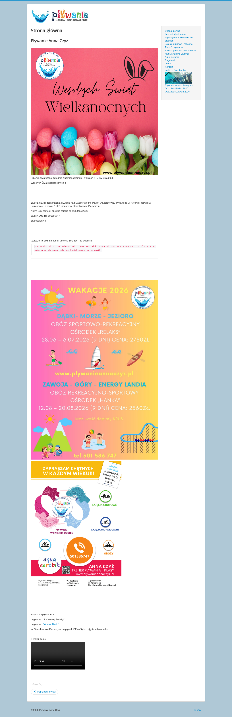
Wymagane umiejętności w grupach (179, 39)
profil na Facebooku (175, 70)
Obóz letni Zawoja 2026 (177, 91)
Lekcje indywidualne (175, 34)
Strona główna (172, 31)
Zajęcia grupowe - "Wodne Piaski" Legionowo (179, 46)
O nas (168, 63)
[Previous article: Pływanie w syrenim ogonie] (44, 692)
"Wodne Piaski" (51, 624)
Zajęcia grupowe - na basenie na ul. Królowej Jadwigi (180, 52)
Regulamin (170, 60)
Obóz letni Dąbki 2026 (176, 88)
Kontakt (169, 66)
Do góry (197, 710)
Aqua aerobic (172, 57)
